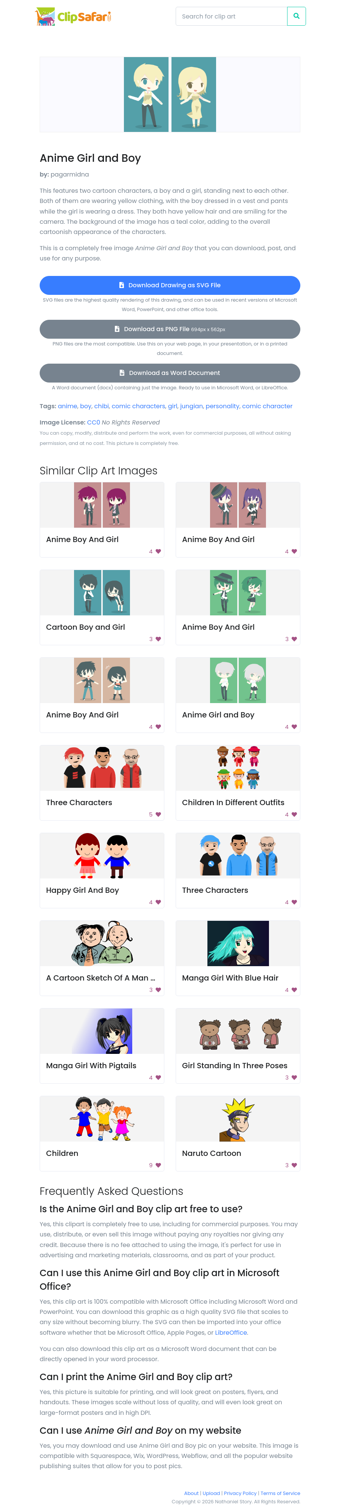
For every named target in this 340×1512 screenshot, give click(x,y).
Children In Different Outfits (233, 802)
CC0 (93, 422)
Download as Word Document (170, 373)
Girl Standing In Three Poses (234, 1065)
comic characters (138, 406)
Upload (211, 1493)
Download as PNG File (170, 329)
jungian (191, 406)
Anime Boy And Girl (82, 539)
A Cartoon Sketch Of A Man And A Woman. (126, 978)
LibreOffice (231, 1332)
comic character (267, 406)
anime (67, 406)
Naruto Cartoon (211, 1153)
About (191, 1493)
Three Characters (79, 802)
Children (62, 1153)
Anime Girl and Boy (218, 715)
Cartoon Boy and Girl (85, 627)
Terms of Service (280, 1493)
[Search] (231, 16)
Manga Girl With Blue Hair (230, 978)
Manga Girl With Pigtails (91, 1065)
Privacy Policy (240, 1493)
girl (173, 406)
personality (223, 406)
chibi (101, 406)
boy (85, 406)
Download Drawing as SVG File (170, 285)
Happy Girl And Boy (82, 890)
